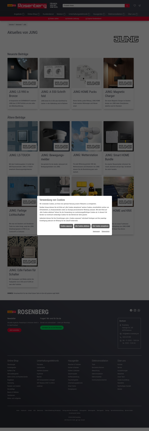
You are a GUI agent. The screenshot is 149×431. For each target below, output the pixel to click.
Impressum (96, 231)
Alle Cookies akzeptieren (100, 226)
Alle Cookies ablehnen (82, 226)
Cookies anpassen (66, 226)
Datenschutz (106, 231)
